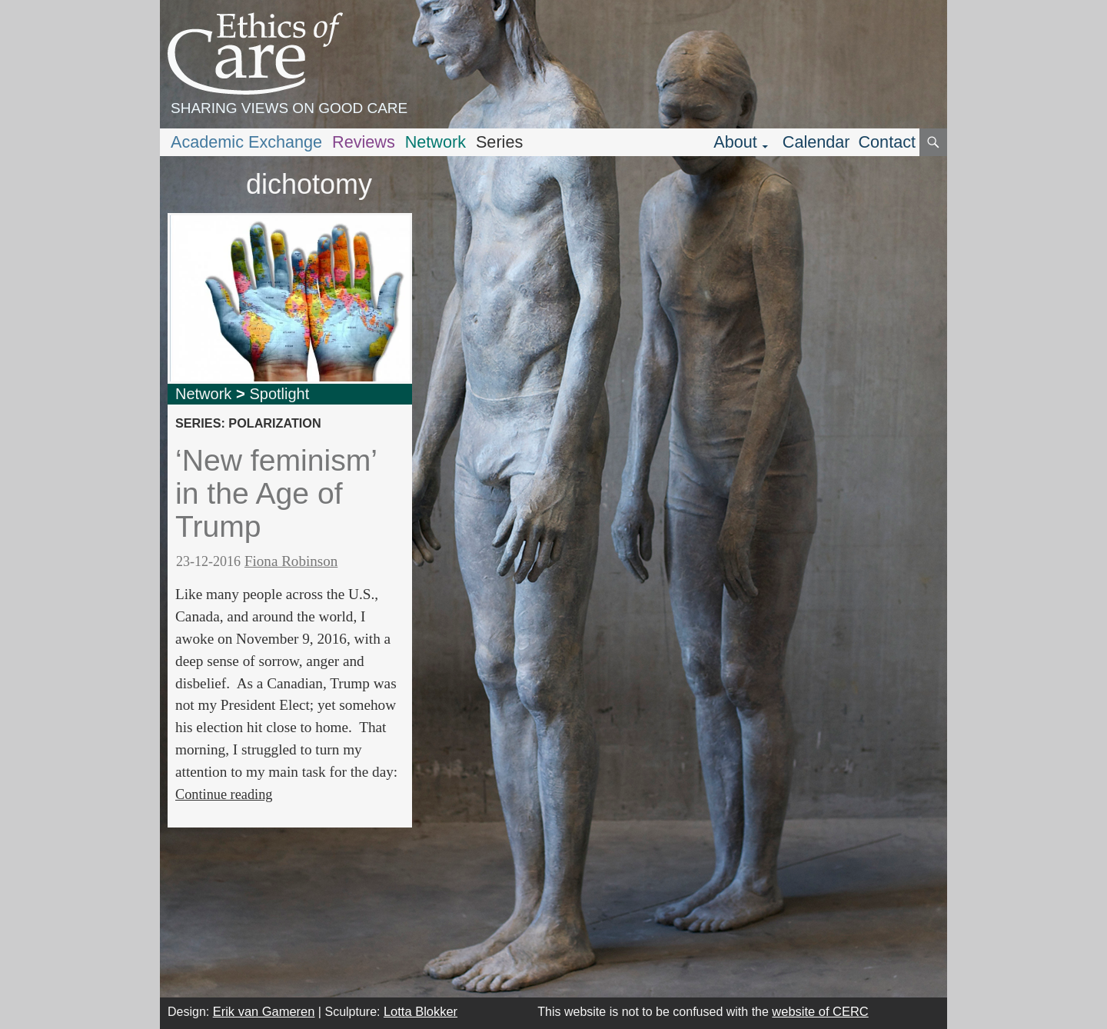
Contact (887, 142)
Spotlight (279, 393)
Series (499, 142)
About (735, 142)
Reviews (363, 142)
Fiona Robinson (290, 561)
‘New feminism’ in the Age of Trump (276, 493)
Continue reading (223, 794)
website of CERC (820, 1011)
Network (435, 142)
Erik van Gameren (264, 1011)
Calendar (816, 142)
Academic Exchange (246, 142)
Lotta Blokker (420, 1011)
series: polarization (248, 423)
